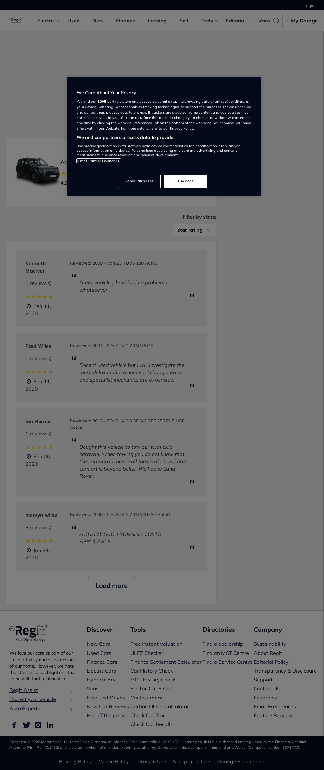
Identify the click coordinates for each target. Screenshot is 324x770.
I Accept (185, 181)
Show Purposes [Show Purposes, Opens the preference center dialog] (139, 181)
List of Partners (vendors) (99, 161)
